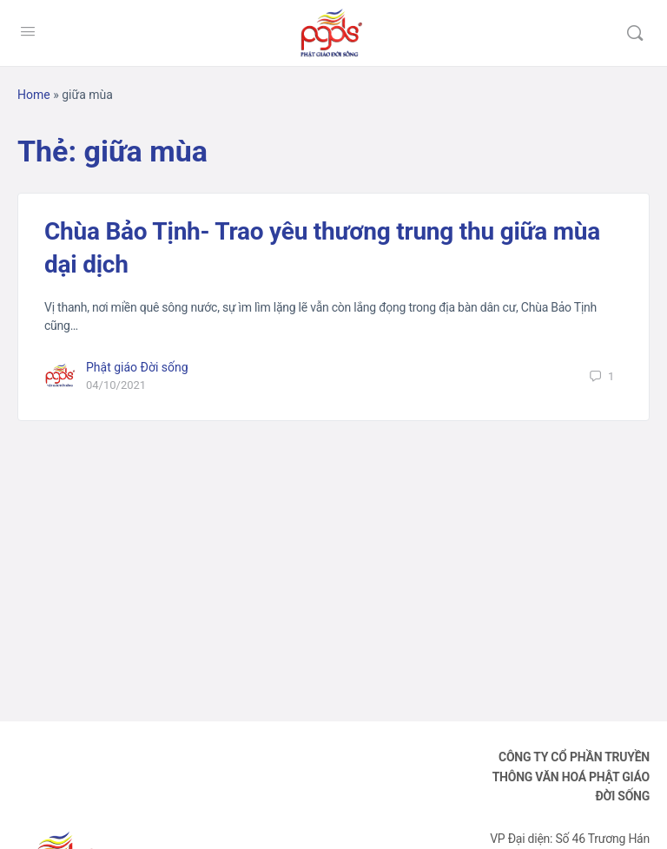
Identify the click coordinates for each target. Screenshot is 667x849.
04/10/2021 (116, 385)
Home (33, 95)
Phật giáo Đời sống (137, 367)
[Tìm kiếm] (634, 33)
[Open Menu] (27, 31)
